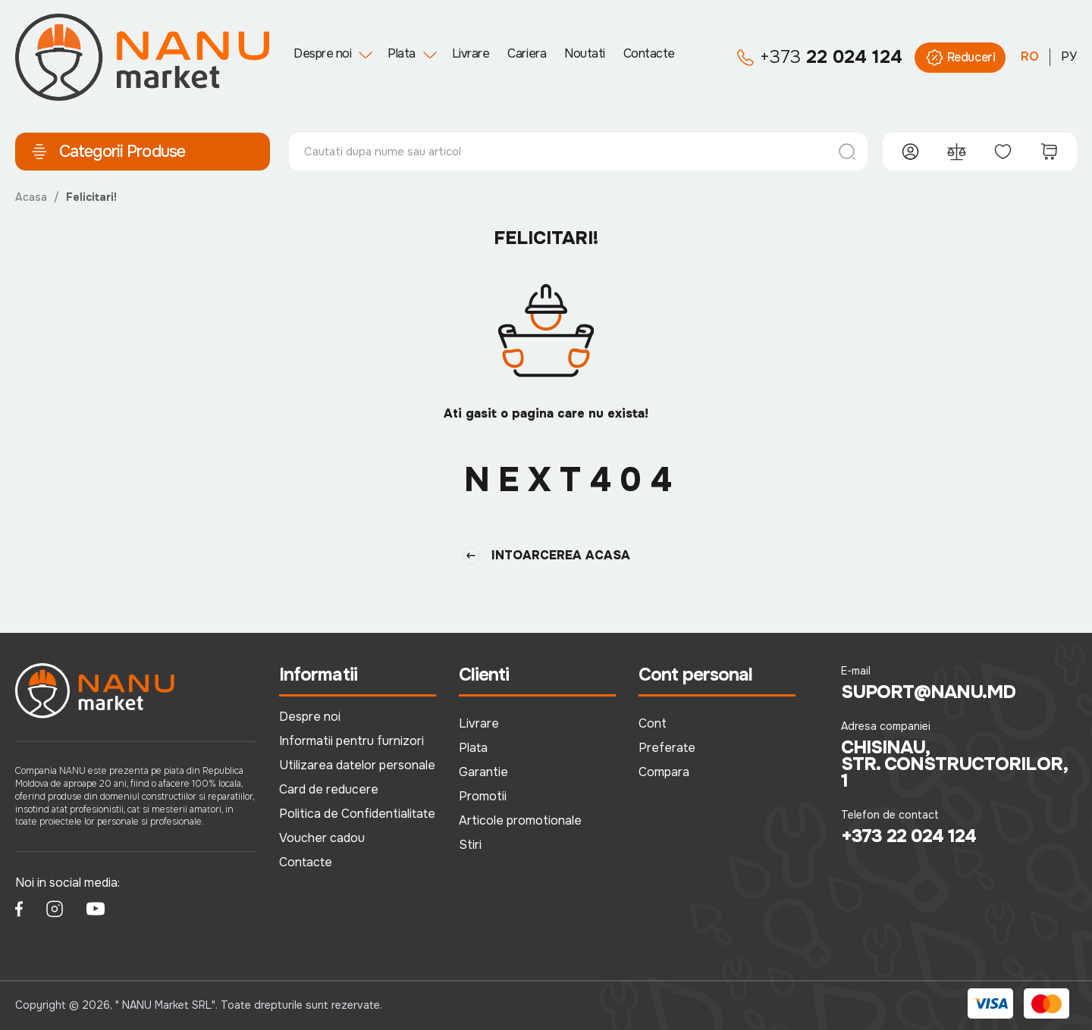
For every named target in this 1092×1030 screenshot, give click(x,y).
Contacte (649, 53)
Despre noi (322, 53)
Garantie (483, 772)
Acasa (31, 197)
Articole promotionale (520, 820)
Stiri (470, 845)
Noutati (584, 53)
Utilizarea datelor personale (357, 765)
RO (1030, 56)
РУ (1069, 56)
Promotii (483, 796)
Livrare (471, 53)
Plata (402, 53)
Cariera (526, 53)
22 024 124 (819, 57)
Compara (664, 772)
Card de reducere (328, 789)
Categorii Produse (107, 151)
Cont (653, 723)
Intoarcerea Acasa (546, 555)
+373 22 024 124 (909, 836)
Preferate (667, 748)
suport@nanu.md (928, 692)
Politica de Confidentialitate (357, 814)
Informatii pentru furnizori (351, 741)
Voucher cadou (322, 838)
